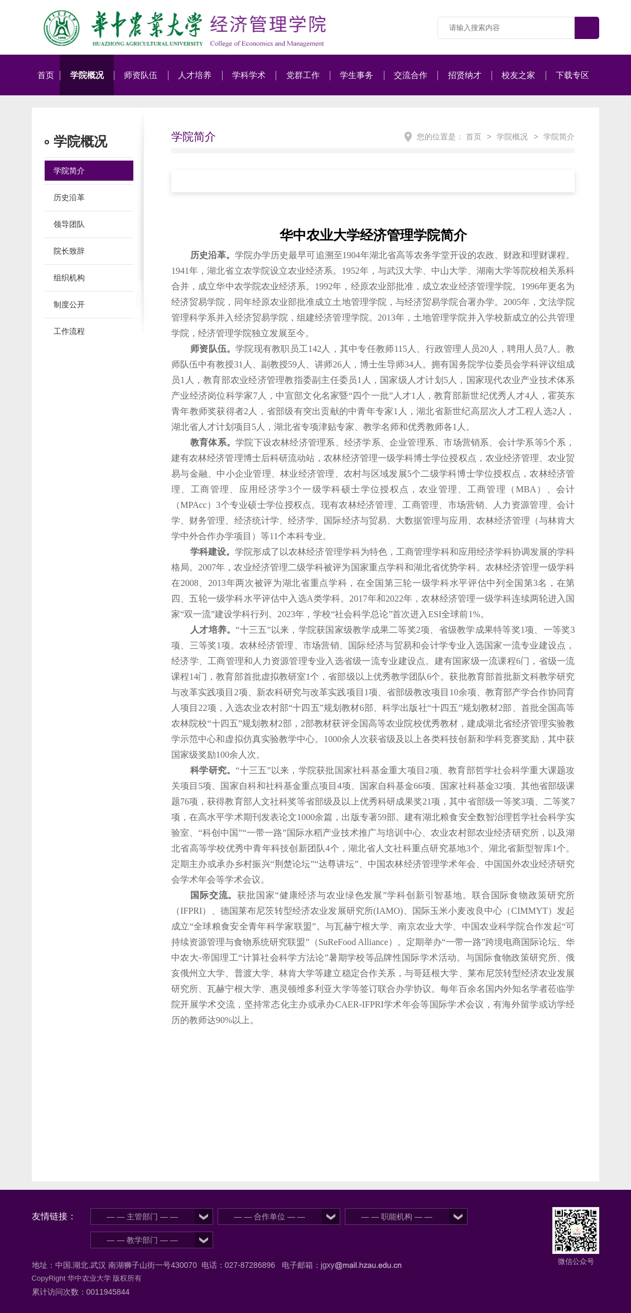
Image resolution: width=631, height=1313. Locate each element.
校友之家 (518, 75)
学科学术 (249, 75)
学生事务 (356, 75)
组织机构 (69, 277)
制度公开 (69, 304)
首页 (45, 75)
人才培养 (194, 75)
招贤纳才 (464, 75)
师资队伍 (140, 75)
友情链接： (54, 1216)
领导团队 (69, 224)
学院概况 (87, 75)
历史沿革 (69, 197)
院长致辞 (69, 250)
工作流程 (69, 331)
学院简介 (69, 170)
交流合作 (410, 75)
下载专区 (572, 75)
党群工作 (303, 75)
